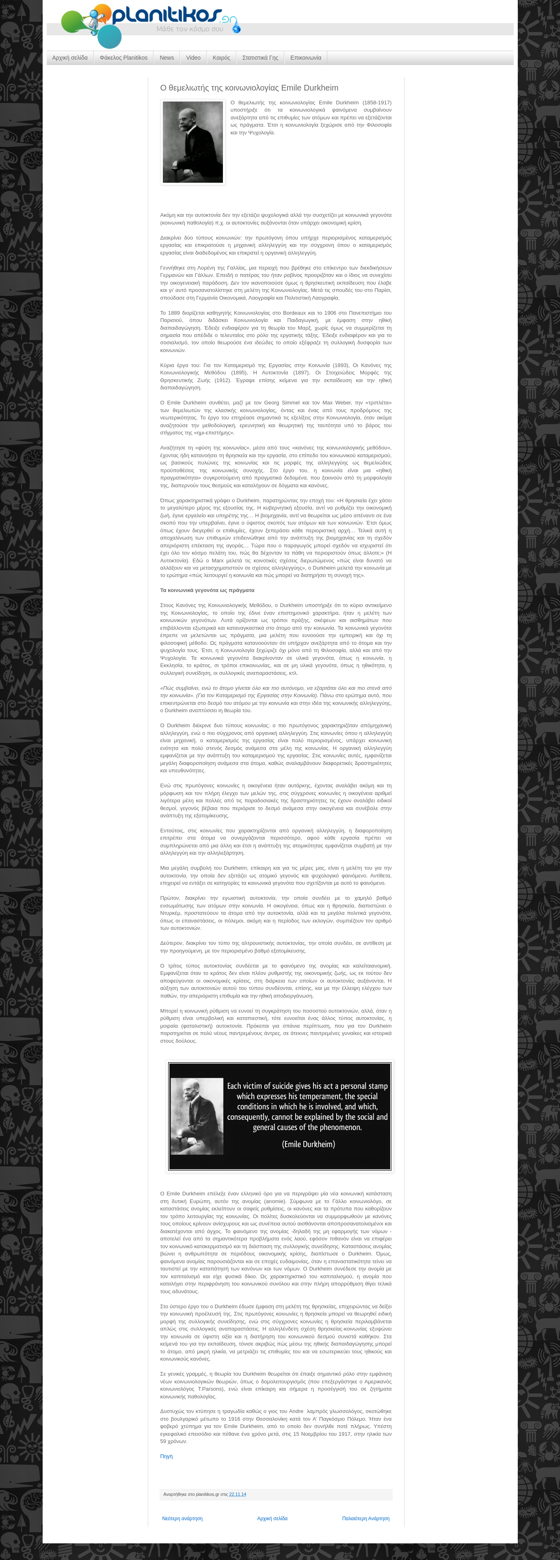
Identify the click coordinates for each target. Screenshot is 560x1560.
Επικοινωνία (305, 57)
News (167, 57)
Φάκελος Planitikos (124, 57)
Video (193, 57)
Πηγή (166, 1456)
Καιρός (221, 57)
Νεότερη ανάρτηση (182, 1518)
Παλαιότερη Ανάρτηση (366, 1518)
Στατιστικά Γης (260, 57)
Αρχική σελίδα (70, 57)
